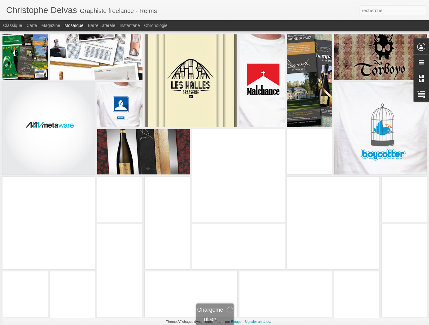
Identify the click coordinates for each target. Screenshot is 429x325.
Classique (12, 25)
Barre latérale (101, 25)
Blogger (237, 321)
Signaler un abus (257, 321)
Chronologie (156, 25)
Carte (31, 25)
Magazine (51, 25)
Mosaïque (73, 25)
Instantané (130, 25)
